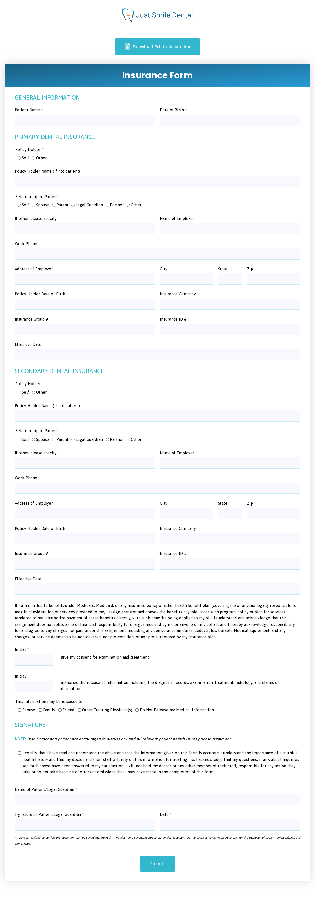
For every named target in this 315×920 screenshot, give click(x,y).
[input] (85, 120)
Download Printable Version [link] (157, 46)
